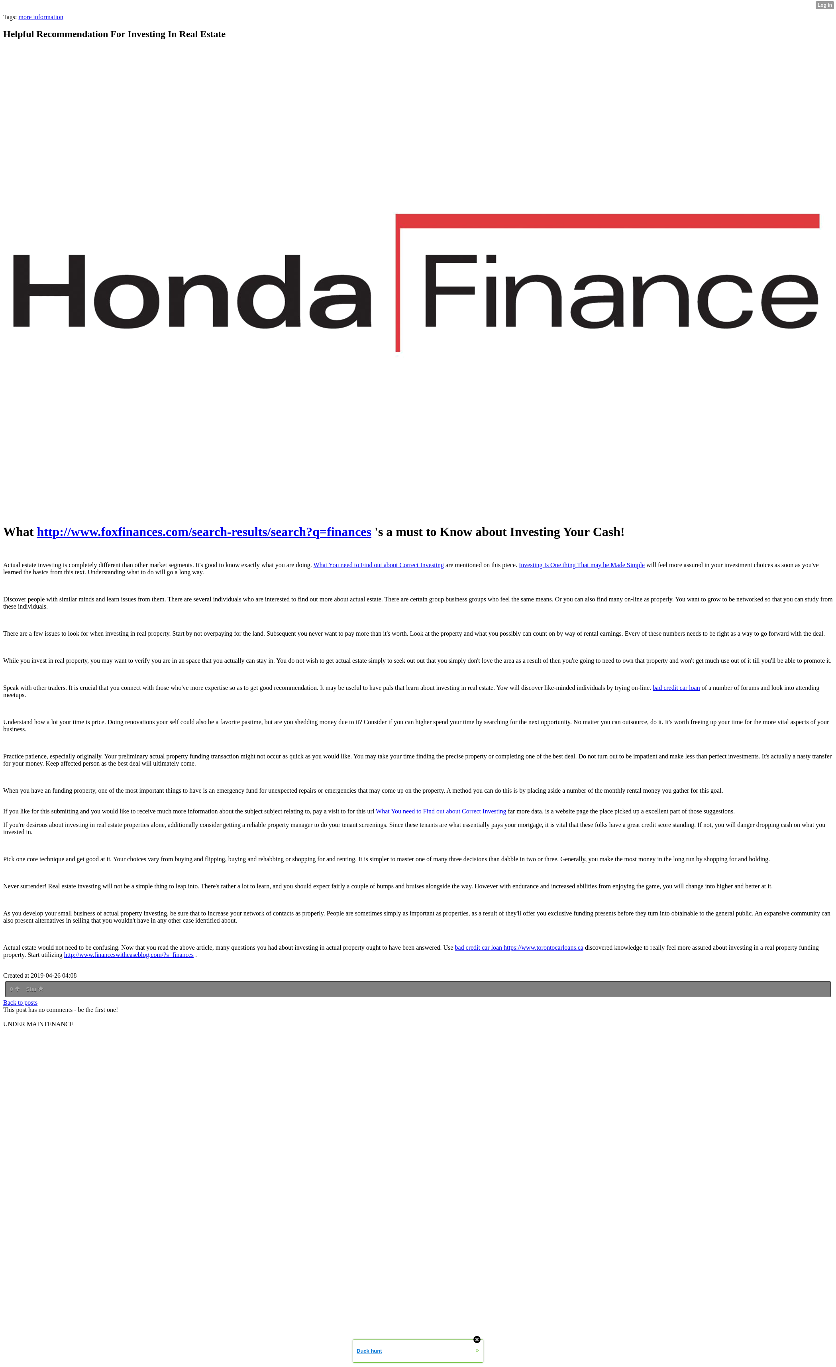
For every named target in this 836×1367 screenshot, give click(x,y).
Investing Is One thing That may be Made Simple (582, 565)
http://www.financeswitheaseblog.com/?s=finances (129, 954)
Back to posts (20, 1002)
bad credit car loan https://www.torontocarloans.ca (519, 947)
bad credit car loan (676, 687)
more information (40, 17)
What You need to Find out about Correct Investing (379, 565)
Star (34, 989)
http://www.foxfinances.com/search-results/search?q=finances (204, 531)
